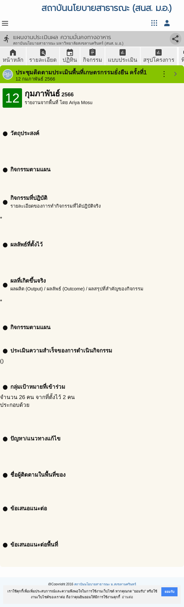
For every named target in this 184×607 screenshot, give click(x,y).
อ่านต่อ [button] (127, 597)
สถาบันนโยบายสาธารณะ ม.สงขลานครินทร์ (105, 584)
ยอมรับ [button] (169, 591)
